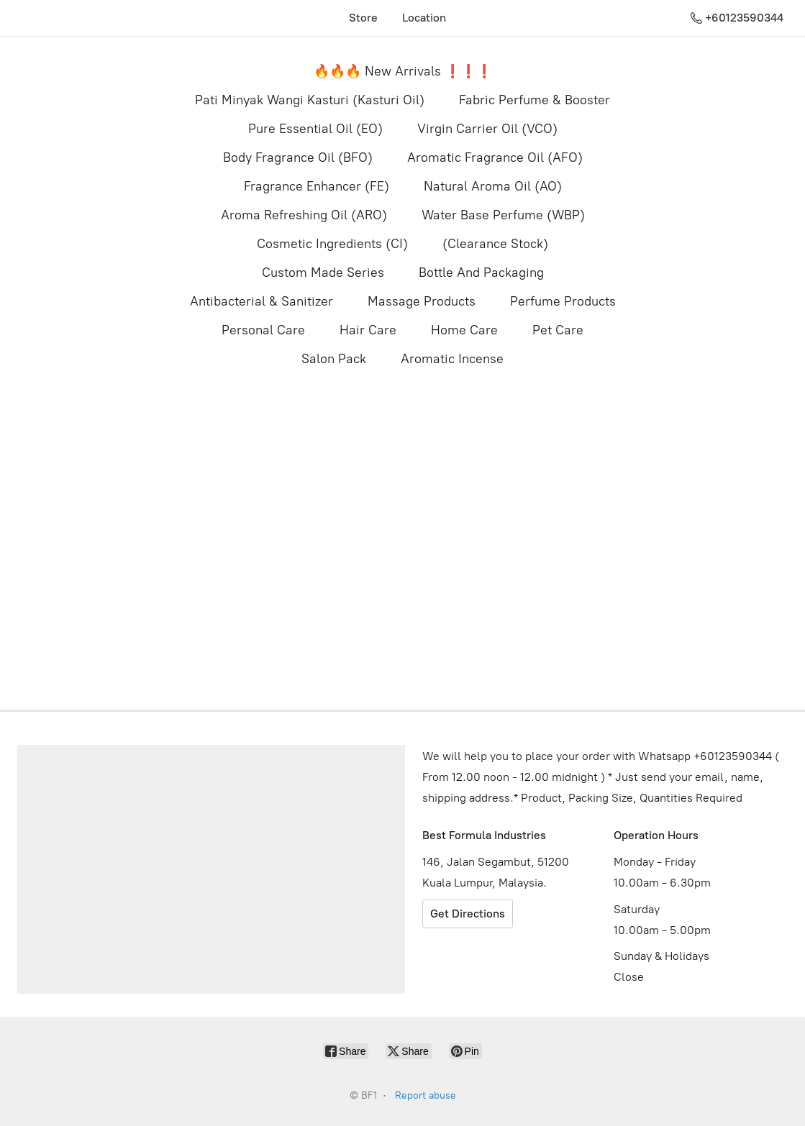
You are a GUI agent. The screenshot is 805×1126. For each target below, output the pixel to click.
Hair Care (368, 330)
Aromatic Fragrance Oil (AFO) (495, 157)
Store (363, 17)
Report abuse (425, 1095)
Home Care (464, 330)
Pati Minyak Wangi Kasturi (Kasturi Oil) (309, 100)
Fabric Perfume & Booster (534, 100)
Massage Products (422, 301)
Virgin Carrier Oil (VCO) (487, 129)
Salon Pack (333, 359)
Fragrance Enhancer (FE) (316, 186)
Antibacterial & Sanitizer (261, 301)
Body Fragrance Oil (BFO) (298, 157)
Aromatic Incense (452, 359)
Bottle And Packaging (481, 272)
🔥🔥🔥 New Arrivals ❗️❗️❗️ (403, 71)
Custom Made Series (323, 272)
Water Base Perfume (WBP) (503, 215)
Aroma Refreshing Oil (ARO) (304, 215)
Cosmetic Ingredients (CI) (332, 244)
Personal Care (263, 330)
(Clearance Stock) (495, 244)
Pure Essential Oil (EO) (315, 129)
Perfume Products (563, 301)
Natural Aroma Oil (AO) (493, 186)
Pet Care (557, 330)
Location (424, 17)
